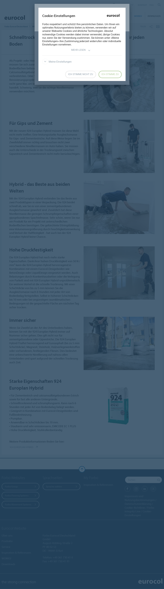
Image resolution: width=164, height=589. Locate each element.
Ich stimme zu (110, 74)
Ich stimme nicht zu (80, 74)
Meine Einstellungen (57, 61)
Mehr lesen (80, 50)
